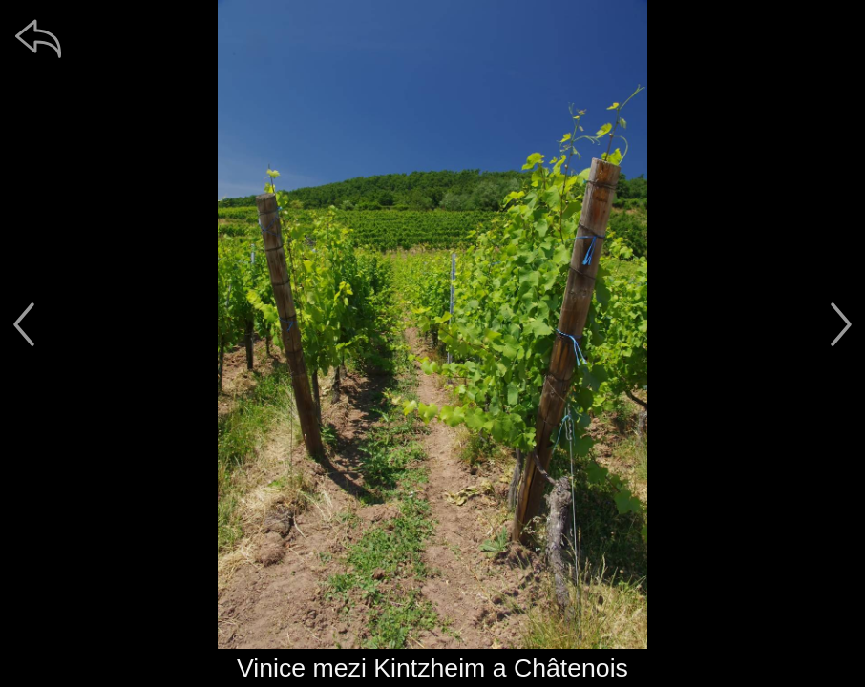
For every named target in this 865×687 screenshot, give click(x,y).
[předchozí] (24, 324)
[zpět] (38, 38)
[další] (841, 324)
